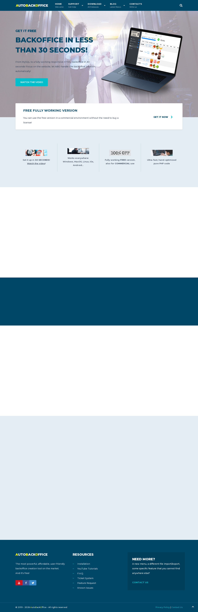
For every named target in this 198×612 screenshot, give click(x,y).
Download (94, 5)
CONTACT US (140, 582)
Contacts (135, 5)
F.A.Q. (80, 573)
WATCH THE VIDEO (31, 82)
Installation (83, 563)
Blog (115, 5)
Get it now (160, 117)
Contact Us (177, 607)
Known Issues (85, 587)
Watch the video (36, 163)
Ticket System (85, 578)
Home (59, 5)
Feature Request (86, 583)
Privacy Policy (163, 607)
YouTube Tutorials (87, 568)
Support (73, 5)
